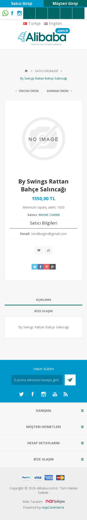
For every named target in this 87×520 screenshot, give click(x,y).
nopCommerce (53, 507)
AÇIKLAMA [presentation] (43, 300)
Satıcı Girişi (21, 3)
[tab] (43, 299)
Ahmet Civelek (49, 214)
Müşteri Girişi (65, 3)
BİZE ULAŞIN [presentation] (43, 311)
